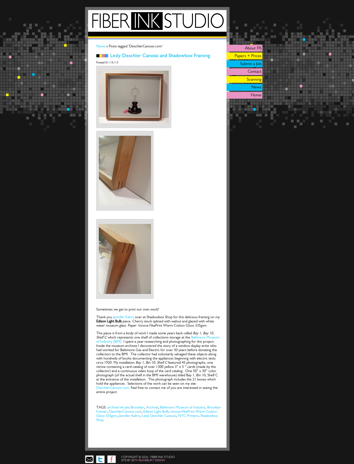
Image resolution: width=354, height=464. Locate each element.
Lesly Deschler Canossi (159, 415)
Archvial (152, 407)
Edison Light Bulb (156, 411)
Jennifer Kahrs (123, 317)
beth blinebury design (148, 460)
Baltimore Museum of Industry (182, 407)
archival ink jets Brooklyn (125, 407)
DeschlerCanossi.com (112, 387)
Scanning (254, 79)
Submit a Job (250, 63)
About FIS (253, 48)
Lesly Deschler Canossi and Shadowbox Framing (160, 55)
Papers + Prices (248, 55)
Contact (254, 71)
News (101, 46)
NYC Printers (188, 415)
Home (256, 95)
